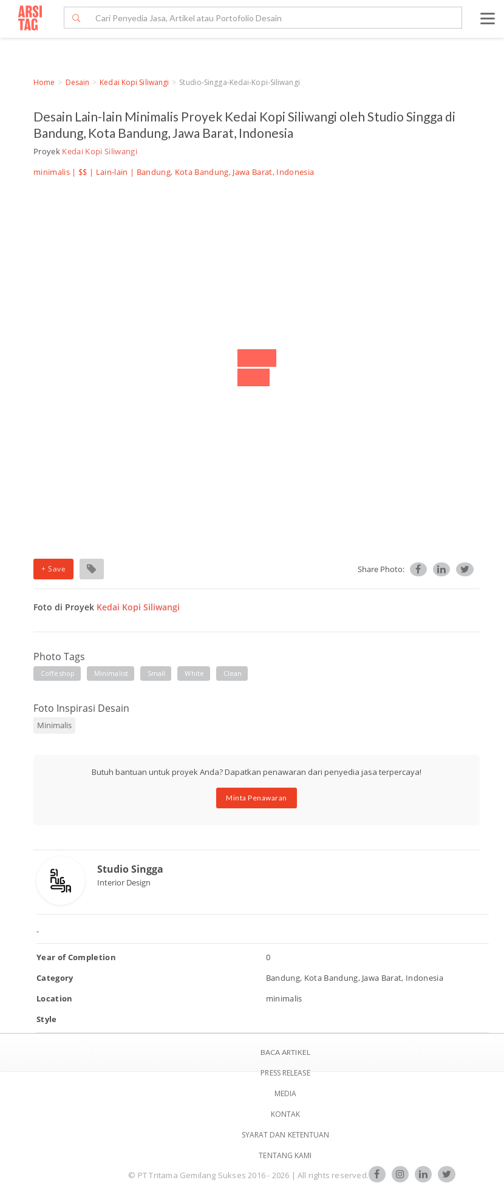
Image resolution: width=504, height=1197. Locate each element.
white (194, 673)
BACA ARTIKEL (285, 1052)
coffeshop (58, 673)
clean (232, 673)
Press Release (285, 1073)
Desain (78, 82)
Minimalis (54, 725)
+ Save (53, 569)
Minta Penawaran (256, 797)
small (157, 673)
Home (44, 82)
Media (285, 1093)
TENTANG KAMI (285, 1155)
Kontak (286, 1114)
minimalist (111, 673)
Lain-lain (112, 171)
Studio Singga (130, 869)
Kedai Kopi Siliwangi (134, 82)
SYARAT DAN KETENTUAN (286, 1135)
